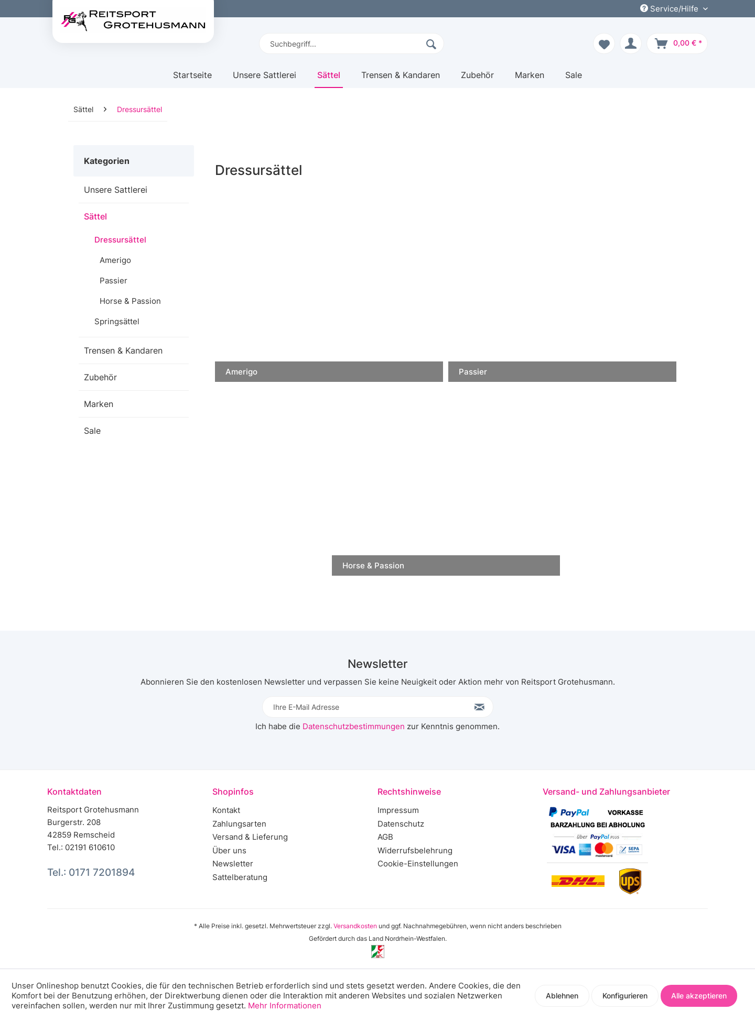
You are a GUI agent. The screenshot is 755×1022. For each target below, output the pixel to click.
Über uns (229, 850)
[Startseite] (192, 79)
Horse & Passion (130, 301)
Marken (98, 404)
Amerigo (115, 260)
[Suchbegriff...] (351, 43)
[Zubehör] (477, 79)
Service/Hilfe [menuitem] (670, 9)
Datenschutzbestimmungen (354, 726)
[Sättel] (329, 79)
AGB (385, 837)
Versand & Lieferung (250, 837)
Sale (92, 430)
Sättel (95, 216)
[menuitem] (351, 43)
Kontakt (226, 810)
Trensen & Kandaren (123, 350)
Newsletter (232, 864)
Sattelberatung (239, 877)
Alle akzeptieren (699, 995)
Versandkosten (355, 926)
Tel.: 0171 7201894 (91, 872)
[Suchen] (432, 43)
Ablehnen (562, 995)
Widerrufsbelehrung (415, 850)
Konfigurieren (625, 995)
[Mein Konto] (631, 43)
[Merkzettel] (604, 43)
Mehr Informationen (284, 1005)
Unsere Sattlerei (115, 189)
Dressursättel (120, 240)
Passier (113, 280)
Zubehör (100, 377)
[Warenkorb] (677, 43)
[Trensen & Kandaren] (401, 79)
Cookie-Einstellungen (418, 864)
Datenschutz (401, 824)
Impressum (398, 810)
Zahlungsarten (239, 824)
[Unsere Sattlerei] (264, 79)
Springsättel (116, 321)
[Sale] (574, 79)
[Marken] (529, 79)
